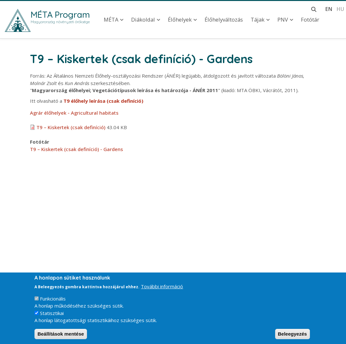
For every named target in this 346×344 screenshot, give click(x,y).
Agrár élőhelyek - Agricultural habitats (74, 113)
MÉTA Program (60, 14)
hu (340, 9)
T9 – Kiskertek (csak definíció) (70, 127)
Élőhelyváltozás (224, 19)
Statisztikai (52, 315)
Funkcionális (53, 300)
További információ (162, 288)
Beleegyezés (292, 336)
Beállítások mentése (60, 336)
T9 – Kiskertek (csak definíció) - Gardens (76, 149)
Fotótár (310, 19)
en (328, 9)
